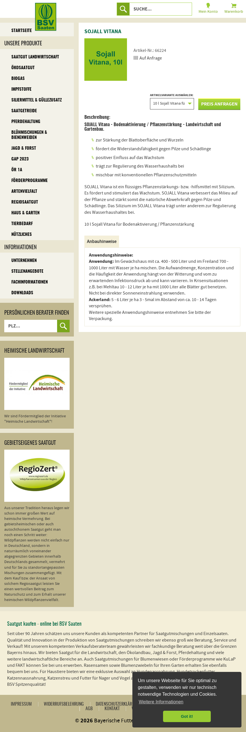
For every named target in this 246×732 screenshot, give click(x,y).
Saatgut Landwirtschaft (35, 57)
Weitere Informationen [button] (161, 701)
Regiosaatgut (24, 202)
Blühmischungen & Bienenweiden (29, 135)
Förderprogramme (29, 181)
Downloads (22, 293)
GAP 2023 (20, 159)
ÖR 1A (16, 170)
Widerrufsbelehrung (64, 704)
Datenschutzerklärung (117, 704)
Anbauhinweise (101, 241)
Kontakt (112, 708)
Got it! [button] (187, 716)
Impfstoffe (21, 89)
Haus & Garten (25, 213)
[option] (105, 59)
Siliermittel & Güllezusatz (36, 100)
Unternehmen (24, 261)
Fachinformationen (29, 282)
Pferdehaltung (25, 122)
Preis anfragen (219, 104)
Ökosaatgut (23, 68)
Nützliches (21, 234)
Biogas (18, 79)
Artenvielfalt (24, 191)
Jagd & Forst (23, 148)
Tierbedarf (22, 224)
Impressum (21, 704)
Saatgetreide (24, 111)
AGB (89, 708)
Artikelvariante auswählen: (172, 101)
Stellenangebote (27, 271)
